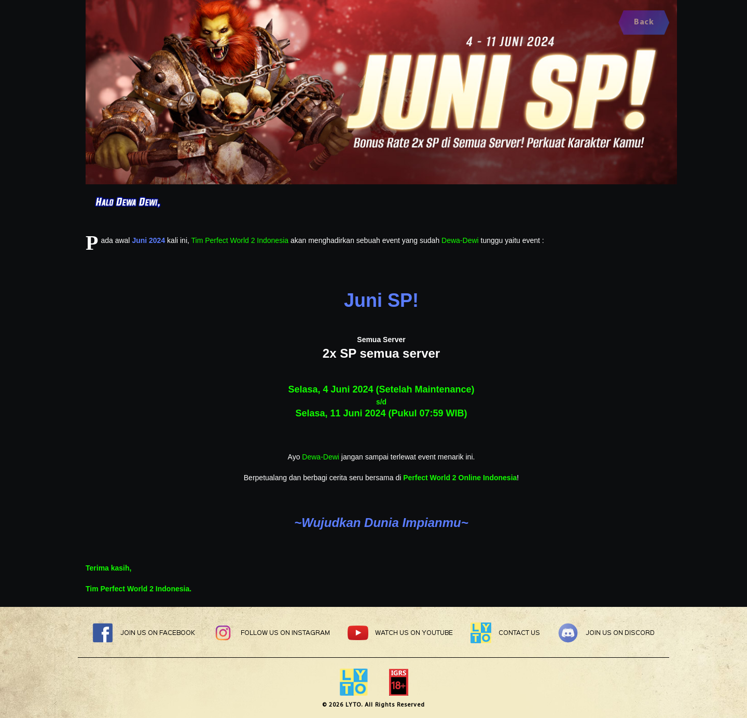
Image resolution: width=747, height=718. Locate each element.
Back (644, 22)
